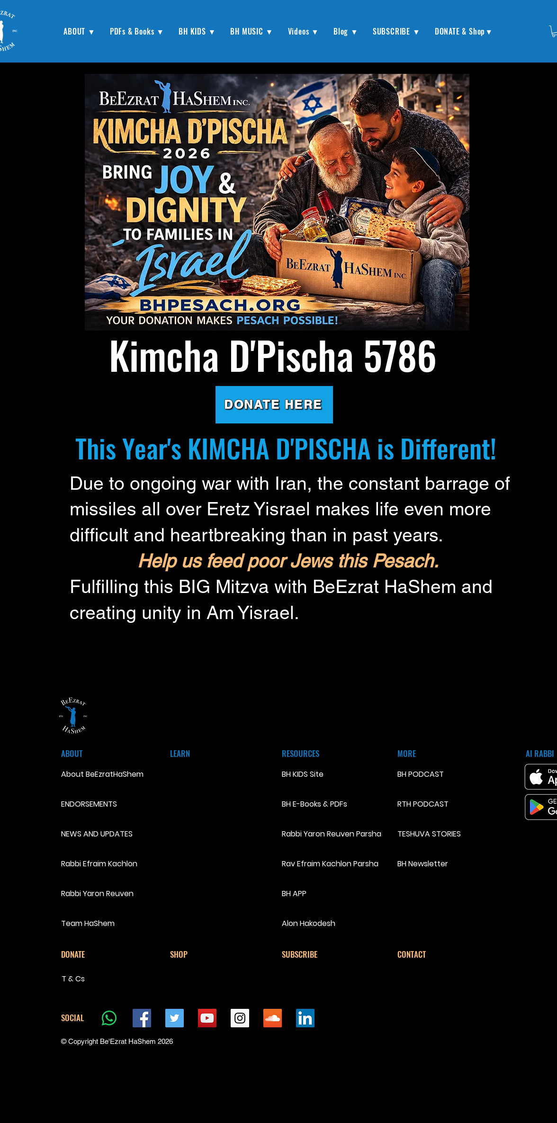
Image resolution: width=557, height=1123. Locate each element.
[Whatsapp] (109, 1018)
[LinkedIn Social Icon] (305, 1018)
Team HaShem (88, 923)
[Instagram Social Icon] (240, 1018)
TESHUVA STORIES (429, 833)
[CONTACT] (431, 954)
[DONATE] (94, 954)
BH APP (294, 893)
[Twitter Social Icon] (174, 1018)
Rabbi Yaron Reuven (94, 893)
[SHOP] (203, 954)
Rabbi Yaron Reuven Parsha (331, 833)
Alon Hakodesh (308, 923)
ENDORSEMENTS (89, 804)
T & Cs (73, 978)
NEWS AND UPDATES (94, 833)
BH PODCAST (420, 774)
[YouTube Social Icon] (207, 1018)
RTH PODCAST (423, 804)
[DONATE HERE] (274, 404)
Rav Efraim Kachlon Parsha (330, 863)
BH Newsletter (422, 863)
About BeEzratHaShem (94, 774)
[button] (79, 31)
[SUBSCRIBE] (315, 954)
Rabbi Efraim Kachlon (94, 863)
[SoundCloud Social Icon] (272, 1018)
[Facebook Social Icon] (142, 1018)
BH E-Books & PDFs (314, 804)
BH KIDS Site (302, 774)
